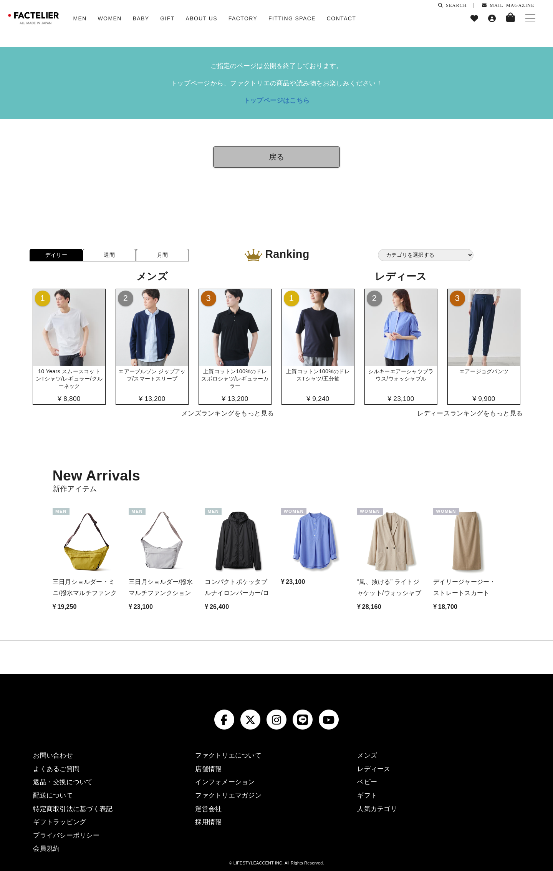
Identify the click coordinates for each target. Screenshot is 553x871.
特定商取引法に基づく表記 (73, 809)
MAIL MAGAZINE (508, 5)
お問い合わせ (53, 755)
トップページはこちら (276, 100)
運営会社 (208, 809)
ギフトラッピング (59, 822)
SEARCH (452, 5)
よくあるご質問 (56, 769)
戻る (276, 157)
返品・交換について (63, 782)
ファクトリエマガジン (228, 795)
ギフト (367, 795)
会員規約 (46, 848)
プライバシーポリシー (66, 835)
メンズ (367, 755)
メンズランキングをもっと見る (227, 413)
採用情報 (208, 822)
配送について (53, 795)
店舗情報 (208, 769)
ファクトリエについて (228, 755)
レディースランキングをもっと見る (470, 413)
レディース (373, 769)
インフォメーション (225, 782)
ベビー (367, 782)
